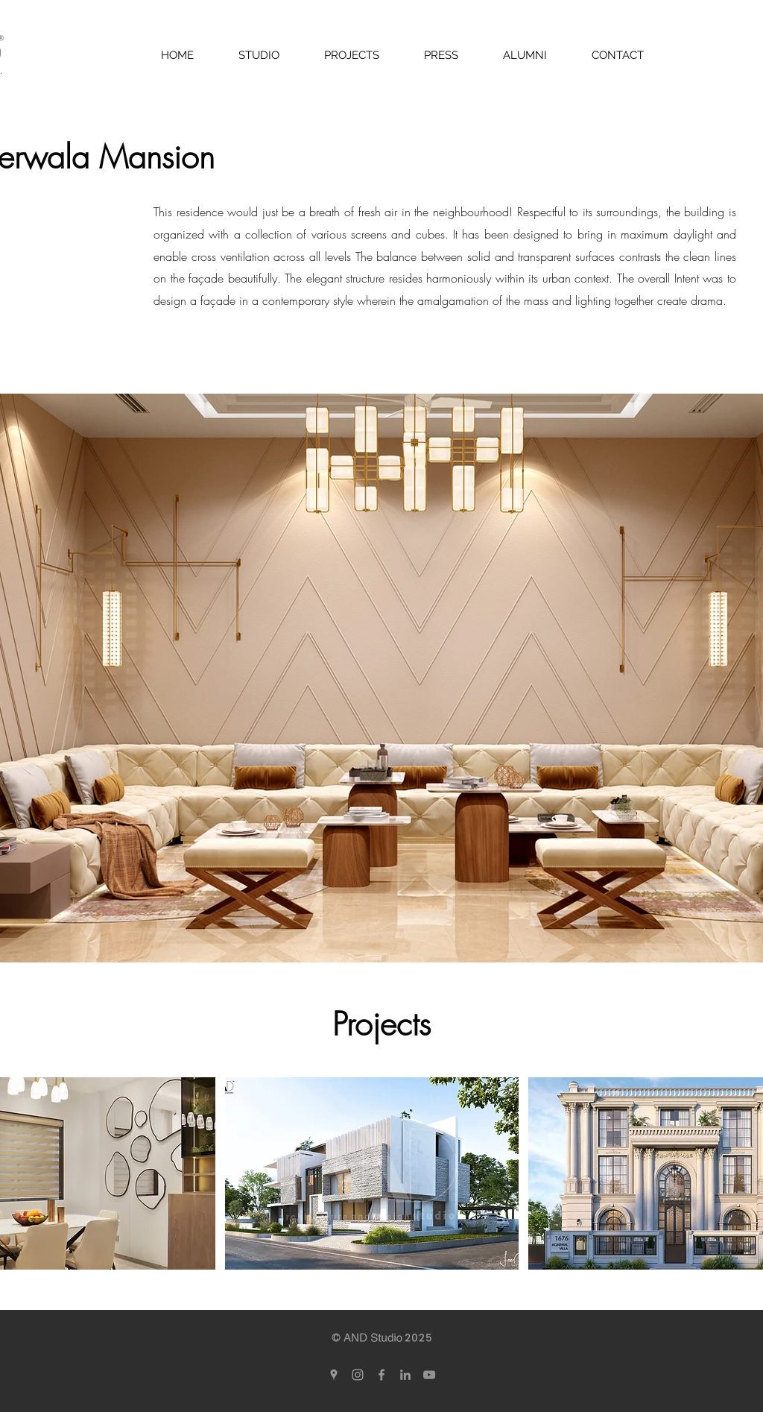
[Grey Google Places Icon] (333, 1374)
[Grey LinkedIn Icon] (405, 1374)
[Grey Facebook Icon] (381, 1374)
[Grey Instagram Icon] (357, 1374)
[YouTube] (429, 1374)
